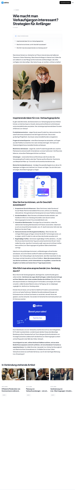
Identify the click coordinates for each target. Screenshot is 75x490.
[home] (5, 3)
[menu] (73, 2)
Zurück (16, 9)
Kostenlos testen (65, 2)
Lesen (4, 395)
